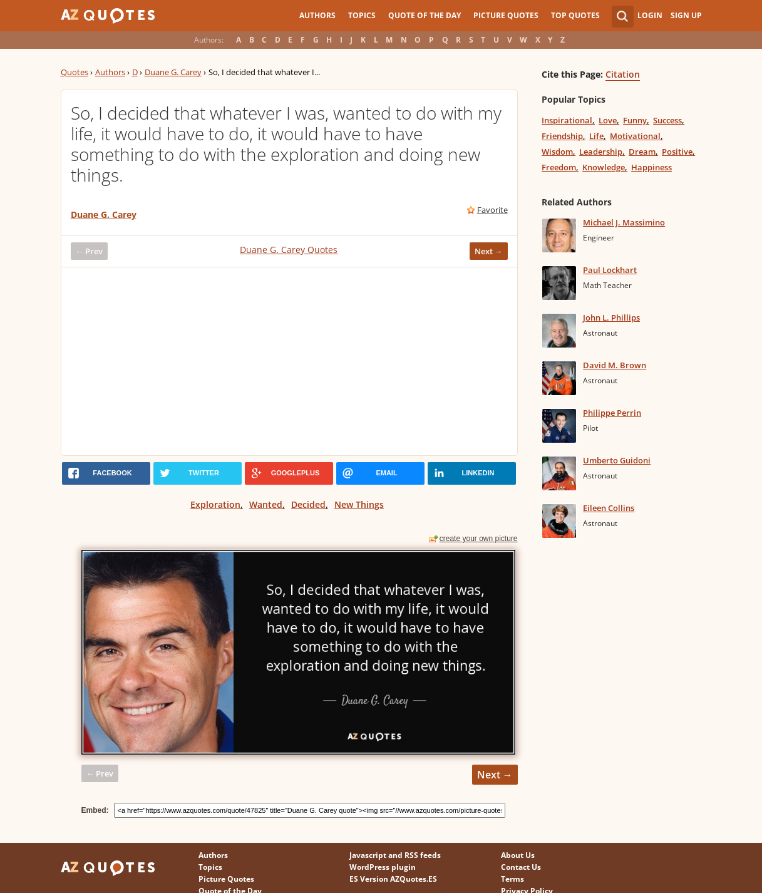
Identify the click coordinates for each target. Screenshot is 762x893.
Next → (489, 251)
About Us (518, 855)
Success (667, 120)
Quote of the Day (424, 15)
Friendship (562, 136)
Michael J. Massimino (624, 222)
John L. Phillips (611, 317)
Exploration (215, 504)
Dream (642, 151)
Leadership (600, 151)
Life (596, 136)
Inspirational (567, 120)
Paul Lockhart (610, 270)
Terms (512, 879)
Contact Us (521, 867)
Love (608, 120)
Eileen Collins (608, 508)
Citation (622, 74)
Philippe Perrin (612, 412)
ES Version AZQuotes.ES (393, 879)
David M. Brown (614, 365)
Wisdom (557, 151)
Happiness (651, 167)
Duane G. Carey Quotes (288, 250)
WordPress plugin (382, 867)
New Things (359, 504)
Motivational (635, 136)
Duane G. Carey (173, 72)
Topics (362, 15)
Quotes (74, 72)
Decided (308, 504)
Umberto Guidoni (617, 460)
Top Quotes (575, 15)
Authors (317, 15)
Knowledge (603, 167)
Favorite (492, 209)
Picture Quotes (505, 15)
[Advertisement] (289, 361)
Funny (635, 120)
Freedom (559, 167)
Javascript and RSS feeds (395, 855)
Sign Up (686, 15)
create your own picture (479, 538)
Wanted (265, 504)
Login (649, 15)
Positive (677, 151)
